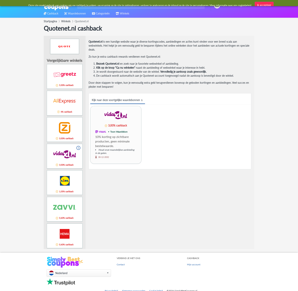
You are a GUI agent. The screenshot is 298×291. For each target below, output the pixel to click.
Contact (121, 264)
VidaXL (102, 131)
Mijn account (193, 264)
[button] (79, 273)
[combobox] (140, 5)
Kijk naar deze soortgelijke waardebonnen (117, 100)
